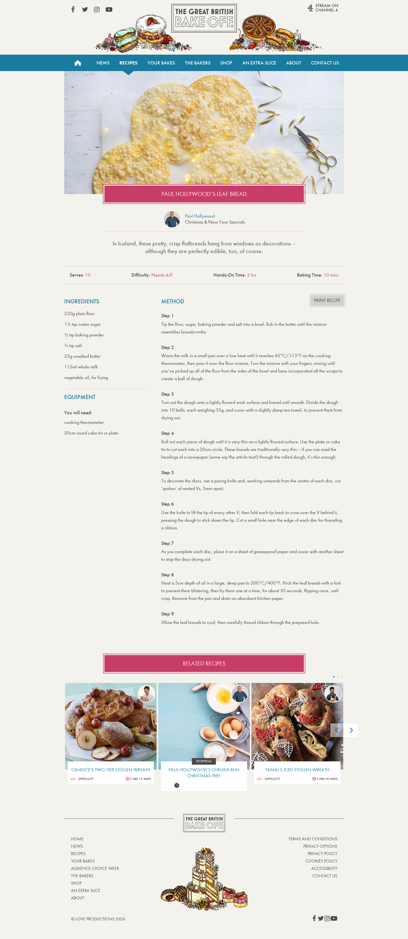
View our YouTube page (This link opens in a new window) (109, 9)
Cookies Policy (321, 861)
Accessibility (324, 868)
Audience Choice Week (95, 868)
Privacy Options (320, 846)
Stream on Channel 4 (312, 10)
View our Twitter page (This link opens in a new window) (85, 9)
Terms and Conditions (313, 838)
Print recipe (327, 300)
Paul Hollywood (200, 216)
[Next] (351, 730)
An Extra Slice (259, 63)
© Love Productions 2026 (98, 919)
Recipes (128, 63)
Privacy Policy (322, 853)
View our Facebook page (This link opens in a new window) (73, 9)
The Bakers (197, 63)
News (103, 63)
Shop (226, 63)
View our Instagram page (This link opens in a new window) (97, 9)
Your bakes (83, 861)
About (293, 63)
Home (78, 63)
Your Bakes (161, 63)
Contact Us (325, 63)
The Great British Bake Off (204, 18)
